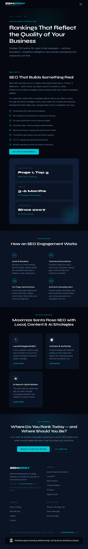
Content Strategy (53, 485)
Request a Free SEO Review (33, 449)
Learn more (18, 363)
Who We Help (15, 511)
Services (18, 16)
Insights (13, 516)
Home (11, 16)
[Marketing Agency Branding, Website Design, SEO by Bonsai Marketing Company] (44, 540)
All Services (61, 449)
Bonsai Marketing (26, 484)
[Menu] (81, 4)
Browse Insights (53, 516)
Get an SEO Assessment (24, 152)
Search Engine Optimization (57, 472)
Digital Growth (52, 494)
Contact (13, 520)
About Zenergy (15, 507)
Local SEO (51, 476)
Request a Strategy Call (56, 507)
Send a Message (53, 511)
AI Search (50, 490)
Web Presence (52, 481)
